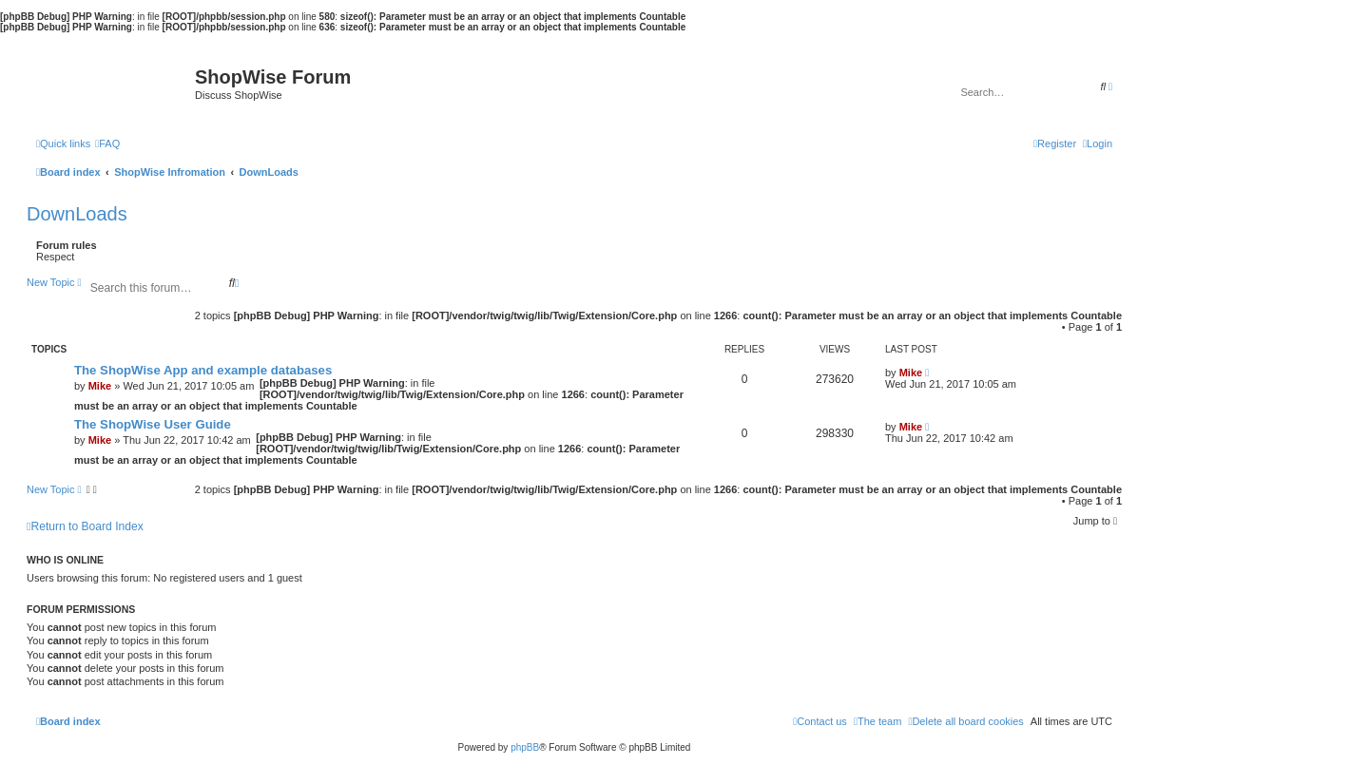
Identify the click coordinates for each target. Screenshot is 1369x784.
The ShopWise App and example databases (203, 370)
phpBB (525, 747)
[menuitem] (107, 143)
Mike (99, 386)
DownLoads (77, 213)
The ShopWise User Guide (152, 424)
